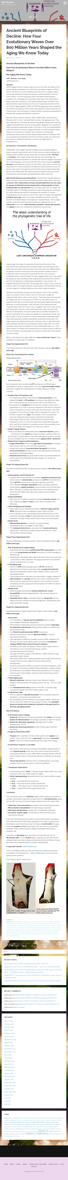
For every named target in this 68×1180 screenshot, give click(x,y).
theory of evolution (53, 931)
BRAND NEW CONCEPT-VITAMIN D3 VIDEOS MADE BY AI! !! (36, 995)
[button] (65, 3)
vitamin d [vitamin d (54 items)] (43, 1131)
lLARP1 (52, 925)
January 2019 (9, 1070)
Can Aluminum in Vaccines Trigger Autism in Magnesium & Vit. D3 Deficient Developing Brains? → (51, 945)
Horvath (24, 925)
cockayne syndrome (28, 923)
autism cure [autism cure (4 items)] (26, 1118)
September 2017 (10, 1092)
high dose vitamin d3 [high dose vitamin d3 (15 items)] (39, 1122)
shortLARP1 (58, 929)
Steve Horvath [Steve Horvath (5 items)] (16, 1131)
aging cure (30, 921)
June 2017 (7, 1101)
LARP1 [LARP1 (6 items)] (50, 1126)
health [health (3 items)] (8, 1122)
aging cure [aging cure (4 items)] (10, 1118)
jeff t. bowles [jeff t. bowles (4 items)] (45, 1126)
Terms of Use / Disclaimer (38, 1164)
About (12, 1164)
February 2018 (9, 1076)
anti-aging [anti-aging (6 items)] (16, 1118)
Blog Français (20, 1007)
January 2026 (9, 1024)
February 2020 (9, 1061)
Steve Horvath (32, 931)
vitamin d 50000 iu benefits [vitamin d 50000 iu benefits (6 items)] (17, 1134)
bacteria (8, 923)
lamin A (44, 925)
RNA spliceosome (46, 929)
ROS (53, 929)
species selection (15, 931)
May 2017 (7, 1104)
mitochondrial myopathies (43, 927)
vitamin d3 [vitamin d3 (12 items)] (52, 1131)
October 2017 (9, 1089)
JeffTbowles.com (29, 846)
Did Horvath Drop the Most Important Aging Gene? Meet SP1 (26, 964)
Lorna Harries (10, 927)
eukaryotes (57, 923)
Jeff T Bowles (7, 2)
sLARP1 (8, 931)
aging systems (37, 921)
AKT (43, 921)
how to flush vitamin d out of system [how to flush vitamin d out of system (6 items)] (31, 1126)
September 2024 (10, 1039)
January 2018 (9, 1079)
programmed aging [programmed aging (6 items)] (37, 1129)
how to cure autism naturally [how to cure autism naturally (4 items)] (14, 1126)
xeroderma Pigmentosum (13, 935)
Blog (62, 1164)
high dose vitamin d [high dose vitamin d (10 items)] (24, 1122)
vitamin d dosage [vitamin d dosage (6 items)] (54, 1134)
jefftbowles (19, 57)
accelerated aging (18, 921)
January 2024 (9, 1045)
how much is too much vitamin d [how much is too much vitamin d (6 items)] (42, 1124)
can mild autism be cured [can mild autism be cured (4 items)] (15, 1120)
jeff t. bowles (38, 925)
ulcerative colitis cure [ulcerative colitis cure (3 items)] (32, 1131)
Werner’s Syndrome (52, 933)
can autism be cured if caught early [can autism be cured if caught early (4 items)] (46, 1118)
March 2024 (8, 1042)
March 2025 (8, 1030)
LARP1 (48, 925)
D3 (12, 919)
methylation (21, 927)
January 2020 (9, 1064)
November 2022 (10, 1052)
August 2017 (8, 1095)
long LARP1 (58, 925)
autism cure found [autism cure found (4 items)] (33, 1118)
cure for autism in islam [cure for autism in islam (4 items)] (38, 1120)
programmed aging (35, 929)
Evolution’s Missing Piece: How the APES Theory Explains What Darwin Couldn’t (32, 981)
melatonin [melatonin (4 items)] (12, 1129)
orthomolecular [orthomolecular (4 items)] (27, 1129)
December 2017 (10, 1082)
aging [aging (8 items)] (6, 1118)
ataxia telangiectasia (54, 921)
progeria (27, 929)
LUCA (15, 927)
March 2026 (8, 1021)
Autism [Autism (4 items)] (21, 1118)
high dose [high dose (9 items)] (14, 1122)
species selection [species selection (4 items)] (8, 1131)
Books (18, 1164)
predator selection (20, 929)
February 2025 (9, 1033)
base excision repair (16, 923)
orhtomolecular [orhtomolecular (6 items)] (19, 1129)
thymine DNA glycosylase (13, 933)
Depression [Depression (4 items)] (48, 1120)
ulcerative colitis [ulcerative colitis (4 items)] (24, 1131)
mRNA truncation (55, 927)
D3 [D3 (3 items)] (45, 1120)
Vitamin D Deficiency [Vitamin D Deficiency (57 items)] (37, 1133)
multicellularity (10, 929)
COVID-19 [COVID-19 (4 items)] (23, 1120)
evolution (8, 925)
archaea (47, 921)
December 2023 (10, 1049)
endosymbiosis (46, 923)
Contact (34, 1166)
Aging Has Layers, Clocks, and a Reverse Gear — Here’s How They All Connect (32, 967)
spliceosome (24, 931)
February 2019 (9, 1067)
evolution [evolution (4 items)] (54, 1120)
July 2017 (7, 1098)
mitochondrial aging (30, 927)
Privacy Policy (53, 1164)
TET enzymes (43, 931)
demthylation (37, 923)
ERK (52, 923)
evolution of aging (17, 925)
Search (24, 1164)
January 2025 (9, 1036)
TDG (38, 931)
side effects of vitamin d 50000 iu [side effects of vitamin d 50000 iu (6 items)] (52, 1129)
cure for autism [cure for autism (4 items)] (29, 1120)
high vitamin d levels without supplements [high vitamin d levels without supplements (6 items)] (20, 1124)
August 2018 (8, 1073)
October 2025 (9, 1027)
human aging (30, 925)
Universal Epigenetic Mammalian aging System (33, 933)
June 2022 (7, 1055)
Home (6, 1164)
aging (24, 921)
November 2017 (10, 1086)
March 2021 (8, 1058)
